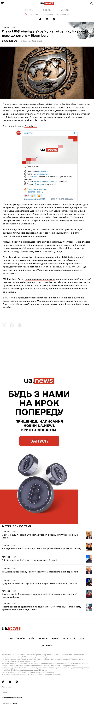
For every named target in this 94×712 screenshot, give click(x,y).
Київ (31, 639)
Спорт (82, 639)
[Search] (91, 3)
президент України (28, 298)
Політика (43, 639)
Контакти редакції (9, 703)
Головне (6, 27)
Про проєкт (7, 687)
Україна (21, 639)
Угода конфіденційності (12, 697)
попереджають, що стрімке (40, 279)
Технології (69, 639)
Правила (5, 692)
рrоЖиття (47, 645)
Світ (14, 27)
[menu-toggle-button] (2, 3)
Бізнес (55, 639)
